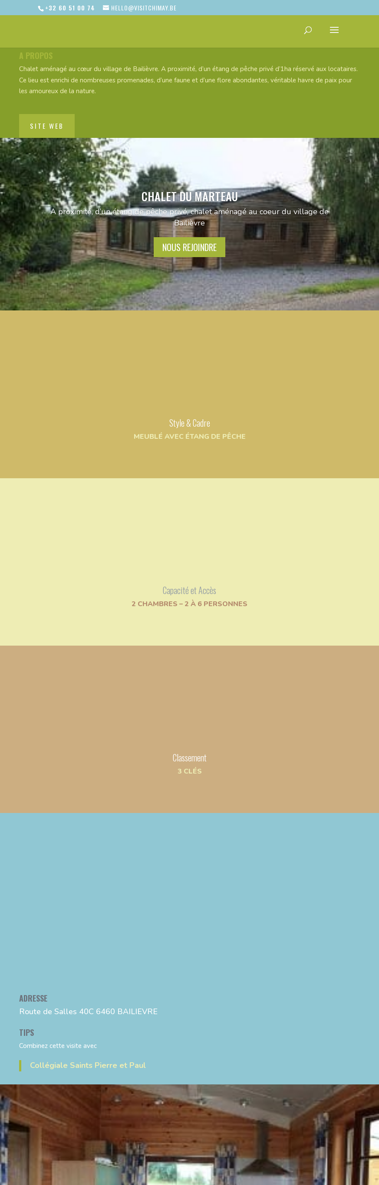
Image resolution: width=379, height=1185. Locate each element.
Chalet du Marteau (190, 196)
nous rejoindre (189, 247)
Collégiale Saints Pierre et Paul (88, 1065)
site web (47, 126)
